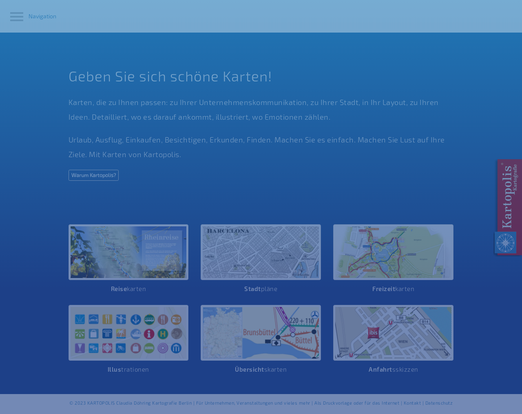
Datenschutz (439, 402)
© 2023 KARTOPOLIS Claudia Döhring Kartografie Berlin (131, 402)
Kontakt (412, 402)
